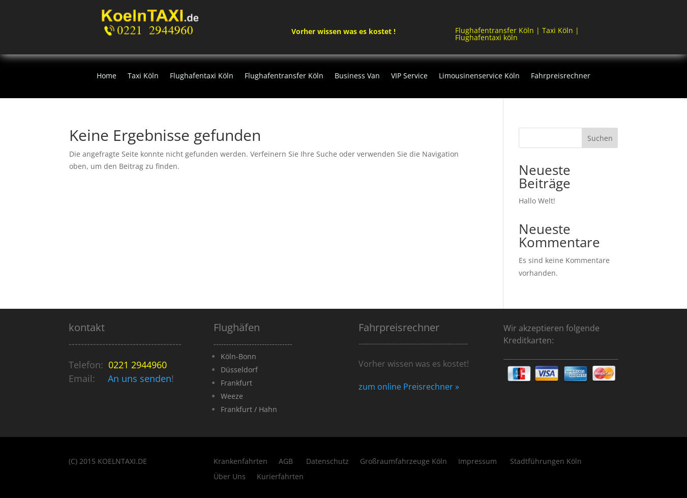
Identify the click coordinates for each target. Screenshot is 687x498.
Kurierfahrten (280, 477)
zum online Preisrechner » (409, 386)
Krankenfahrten (240, 462)
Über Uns (230, 477)
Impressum (478, 462)
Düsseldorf (239, 369)
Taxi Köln (143, 76)
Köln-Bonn (238, 356)
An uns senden (139, 378)
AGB (287, 462)
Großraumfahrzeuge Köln (403, 462)
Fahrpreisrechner (560, 76)
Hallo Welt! (537, 201)
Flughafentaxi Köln (201, 76)
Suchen (600, 138)
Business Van (357, 76)
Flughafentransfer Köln (284, 76)
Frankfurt (236, 383)
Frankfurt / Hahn (249, 409)
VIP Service (409, 76)
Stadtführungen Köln (546, 462)
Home (106, 76)
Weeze (232, 396)
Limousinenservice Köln (479, 76)
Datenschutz (327, 462)
